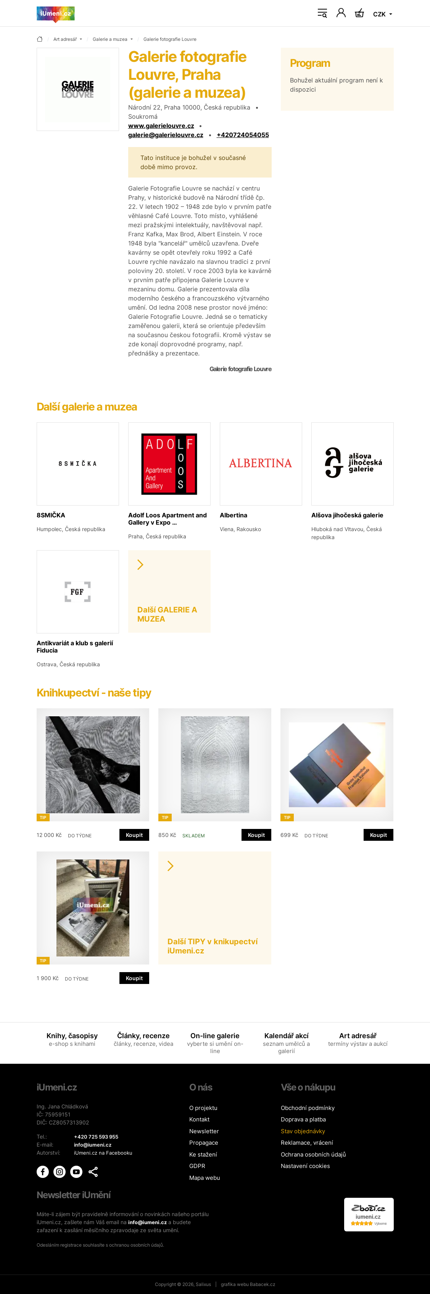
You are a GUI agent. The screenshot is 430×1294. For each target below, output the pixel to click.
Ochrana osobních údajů (313, 1154)
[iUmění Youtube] (77, 1171)
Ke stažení (203, 1154)
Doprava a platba (303, 1119)
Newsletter (204, 1131)
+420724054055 (243, 135)
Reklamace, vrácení (307, 1142)
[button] (93, 1172)
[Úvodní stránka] (56, 13)
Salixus (203, 1284)
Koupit (134, 835)
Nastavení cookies (305, 1166)
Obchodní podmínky (308, 1107)
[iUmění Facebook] (43, 1171)
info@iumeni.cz (148, 1222)
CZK (380, 14)
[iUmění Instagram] (60, 1171)
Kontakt (199, 1119)
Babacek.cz (262, 1284)
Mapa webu (204, 1177)
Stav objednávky (303, 1131)
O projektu (203, 1107)
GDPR (197, 1166)
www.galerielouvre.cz (161, 125)
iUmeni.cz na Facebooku (104, 1152)
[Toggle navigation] (322, 13)
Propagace (203, 1142)
